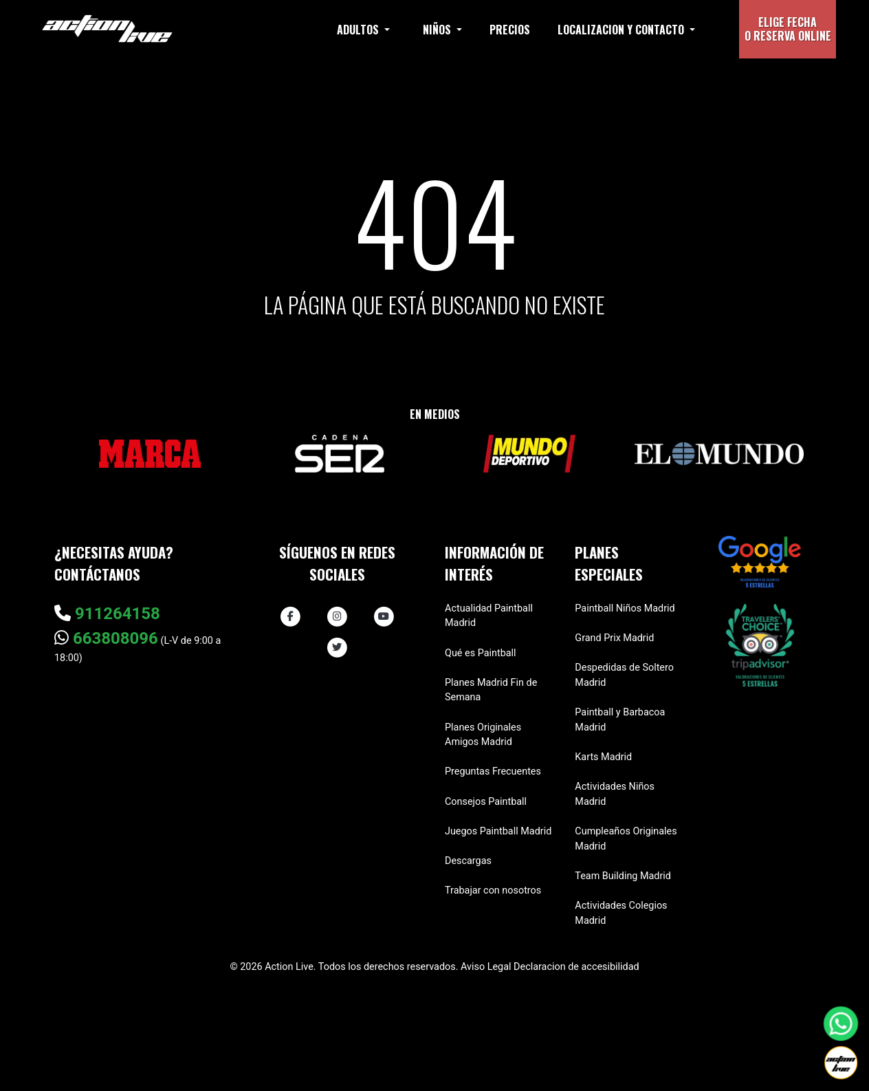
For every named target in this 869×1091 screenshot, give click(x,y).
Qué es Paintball (480, 653)
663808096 (106, 638)
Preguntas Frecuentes (493, 771)
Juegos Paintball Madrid (498, 831)
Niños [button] (438, 29)
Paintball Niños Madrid (624, 608)
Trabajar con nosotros (493, 890)
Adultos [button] (359, 29)
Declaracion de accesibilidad (576, 967)
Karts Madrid (603, 757)
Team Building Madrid (623, 876)
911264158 (107, 613)
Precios (510, 29)
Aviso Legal (486, 967)
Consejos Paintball (486, 802)
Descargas (468, 861)
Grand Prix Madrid (614, 638)
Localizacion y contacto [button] (622, 29)
